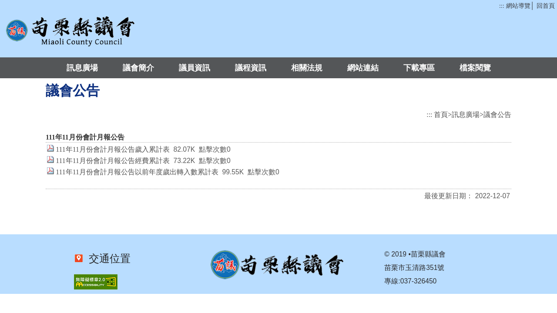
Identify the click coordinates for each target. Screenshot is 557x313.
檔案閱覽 (475, 67)
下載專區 (419, 67)
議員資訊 (194, 67)
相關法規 (306, 67)
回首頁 (546, 6)
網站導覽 (518, 6)
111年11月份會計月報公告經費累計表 (112, 160)
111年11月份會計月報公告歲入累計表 (112, 149)
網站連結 (363, 67)
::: (501, 6)
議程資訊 (250, 67)
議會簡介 (138, 67)
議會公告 (497, 114)
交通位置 (107, 258)
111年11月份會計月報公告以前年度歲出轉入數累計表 (137, 172)
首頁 (441, 114)
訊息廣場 (82, 67)
